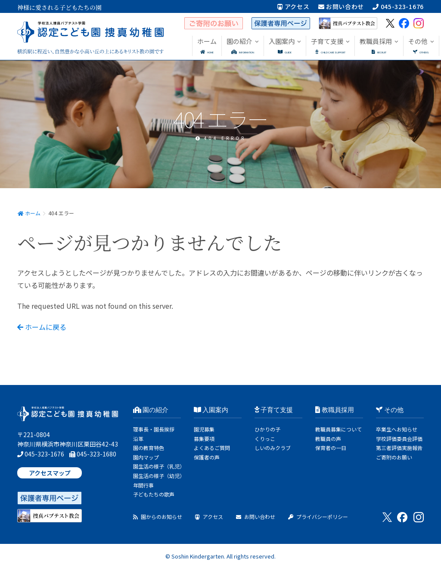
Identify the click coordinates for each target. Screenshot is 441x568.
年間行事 (143, 485)
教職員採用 (334, 410)
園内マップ (146, 457)
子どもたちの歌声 (153, 494)
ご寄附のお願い (394, 457)
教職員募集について (338, 429)
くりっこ (265, 438)
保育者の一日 (330, 447)
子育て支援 (274, 410)
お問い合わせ (341, 6)
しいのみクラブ (273, 447)
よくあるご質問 (212, 447)
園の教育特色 (148, 447)
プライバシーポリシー (318, 516)
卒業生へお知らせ (396, 429)
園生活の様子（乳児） (159, 466)
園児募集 (204, 429)
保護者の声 (207, 457)
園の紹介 (151, 410)
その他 (390, 410)
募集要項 (204, 438)
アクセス (293, 6)
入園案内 (211, 410)
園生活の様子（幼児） (159, 475)
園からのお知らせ (157, 516)
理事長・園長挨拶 (153, 429)
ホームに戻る (41, 327)
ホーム (28, 213)
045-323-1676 (398, 6)
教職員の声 (328, 438)
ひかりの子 (267, 429)
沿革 (138, 438)
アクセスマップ (50, 473)
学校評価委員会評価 (399, 438)
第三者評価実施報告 (399, 447)
